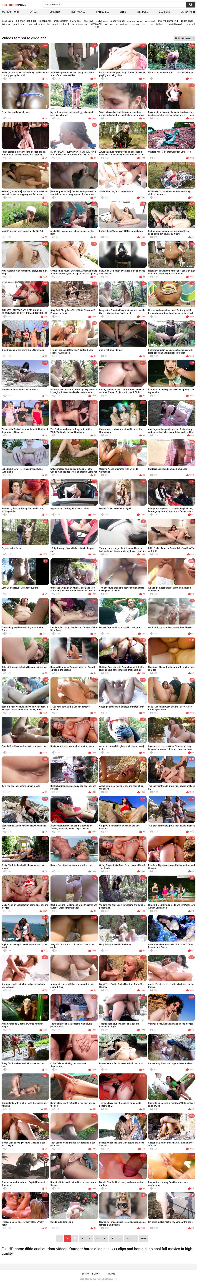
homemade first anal (58, 24)
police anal (150, 21)
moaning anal (118, 21)
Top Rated (54, 12)
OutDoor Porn (95, 1279)
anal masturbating (168, 20)
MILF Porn (142, 12)
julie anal (6, 24)
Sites (123, 12)
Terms (111, 1273)
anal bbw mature (134, 21)
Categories (102, 12)
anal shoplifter (61, 21)
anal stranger (102, 21)
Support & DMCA (91, 1273)
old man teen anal (26, 20)
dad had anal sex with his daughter (170, 24)
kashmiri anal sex (80, 24)
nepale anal (7, 21)
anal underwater (36, 24)
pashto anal (19, 24)
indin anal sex (111, 24)
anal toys (88, 21)
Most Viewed (78, 12)
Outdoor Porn (10, 12)
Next (143, 1238)
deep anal (96, 24)
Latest (33, 12)
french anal (44, 20)
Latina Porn (188, 12)
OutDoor (14, 5)
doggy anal (187, 20)
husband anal (147, 24)
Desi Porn (164, 12)
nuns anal (135, 24)
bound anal (75, 21)
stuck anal (124, 24)
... (135, 1238)
